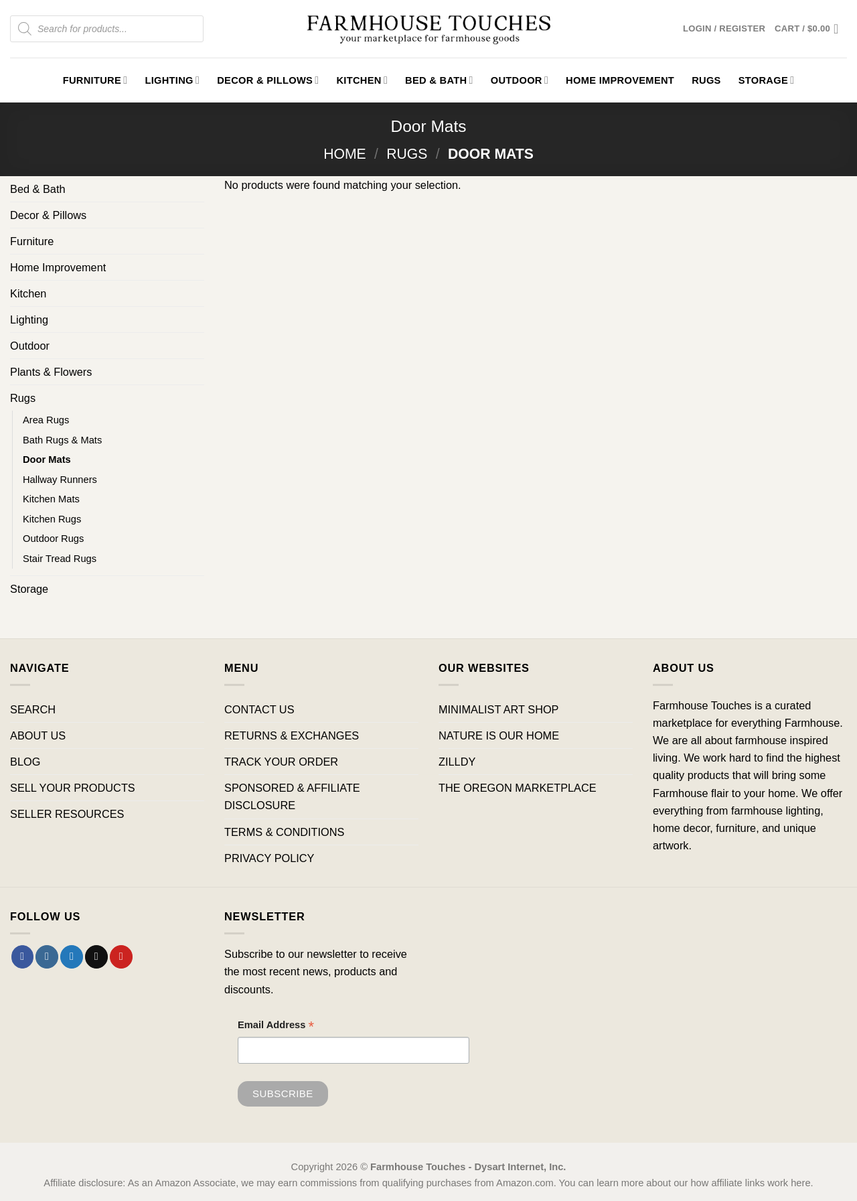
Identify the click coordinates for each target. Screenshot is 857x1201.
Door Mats (47, 459)
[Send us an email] (96, 956)
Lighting (172, 80)
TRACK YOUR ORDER (281, 762)
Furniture (95, 80)
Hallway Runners (60, 479)
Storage (766, 80)
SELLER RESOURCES (67, 814)
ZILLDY (457, 762)
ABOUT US (38, 735)
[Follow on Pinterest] (121, 956)
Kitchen (362, 80)
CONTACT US (259, 709)
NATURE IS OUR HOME (499, 735)
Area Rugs (46, 420)
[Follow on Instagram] (46, 956)
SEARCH (33, 709)
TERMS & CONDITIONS (284, 832)
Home (344, 153)
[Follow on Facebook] (22, 956)
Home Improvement (620, 80)
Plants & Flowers (51, 372)
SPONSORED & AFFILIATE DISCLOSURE (292, 796)
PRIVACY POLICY (269, 858)
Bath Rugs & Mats (62, 440)
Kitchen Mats (51, 499)
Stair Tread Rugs (59, 558)
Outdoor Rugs (53, 538)
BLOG (25, 762)
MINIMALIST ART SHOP (499, 709)
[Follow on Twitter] (71, 956)
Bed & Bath (439, 80)
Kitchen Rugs (52, 519)
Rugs (706, 80)
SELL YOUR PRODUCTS (72, 788)
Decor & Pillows (268, 80)
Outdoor (519, 80)
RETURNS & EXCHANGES (291, 735)
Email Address (276, 1026)
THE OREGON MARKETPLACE (518, 788)
